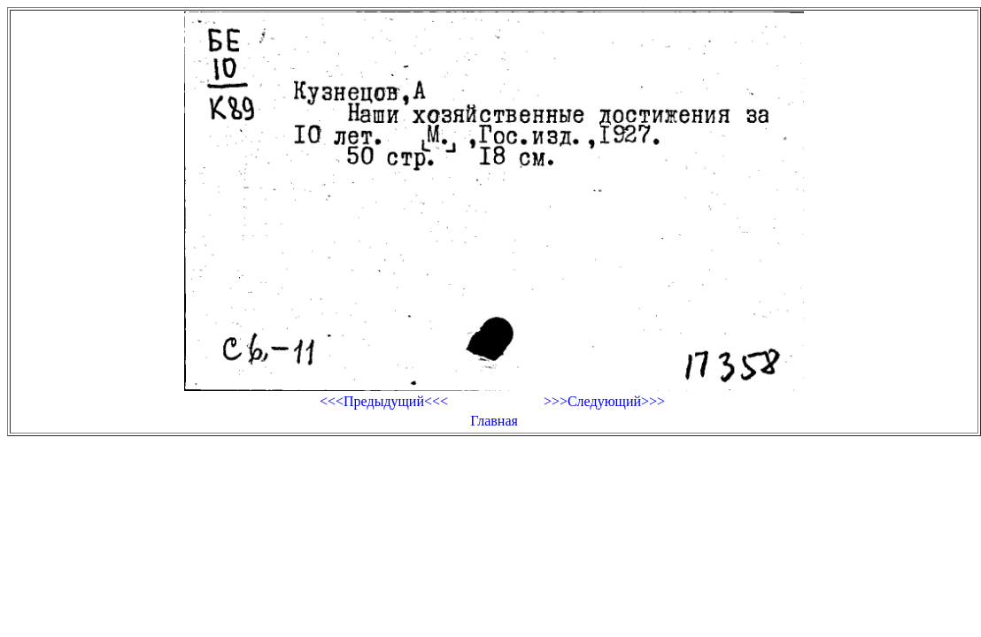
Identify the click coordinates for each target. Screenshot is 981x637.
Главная (494, 420)
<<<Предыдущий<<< (384, 401)
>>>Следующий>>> (604, 401)
